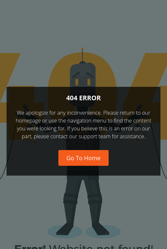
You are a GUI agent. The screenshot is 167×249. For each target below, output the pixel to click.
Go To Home (84, 158)
